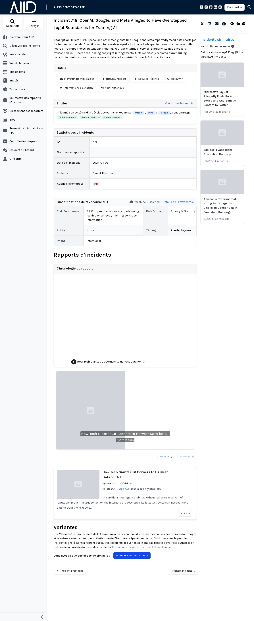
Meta (150, 112)
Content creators (111, 117)
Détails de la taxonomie (178, 202)
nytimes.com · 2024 (115, 483)
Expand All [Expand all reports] (166, 456)
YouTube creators (67, 117)
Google (164, 112)
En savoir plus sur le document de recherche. (141, 547)
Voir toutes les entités (179, 103)
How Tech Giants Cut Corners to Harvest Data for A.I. (125, 434)
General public (89, 117)
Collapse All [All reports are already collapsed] (187, 456)
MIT (96, 184)
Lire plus (185, 513)
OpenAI (139, 112)
